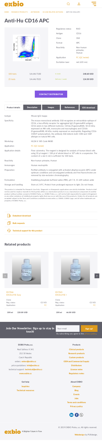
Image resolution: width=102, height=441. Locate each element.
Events (76, 395)
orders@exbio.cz (29, 362)
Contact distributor (51, 94)
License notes (77, 370)
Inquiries (25, 387)
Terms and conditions (76, 403)
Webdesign (80, 435)
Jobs (76, 399)
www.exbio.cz (25, 374)
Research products (19, 12)
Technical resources (25, 391)
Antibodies (35, 12)
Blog (77, 391)
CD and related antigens (53, 12)
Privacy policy (76, 407)
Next (97, 276)
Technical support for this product (27, 231)
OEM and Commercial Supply (76, 362)
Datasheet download (22, 216)
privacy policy (90, 334)
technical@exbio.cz (33, 370)
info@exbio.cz (33, 366)
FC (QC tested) (82, 57)
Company (76, 387)
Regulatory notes (76, 374)
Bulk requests (19, 223)
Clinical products (76, 350)
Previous (5, 276)
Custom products (76, 358)
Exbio (7, 12)
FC (45, 306)
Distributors (76, 366)
